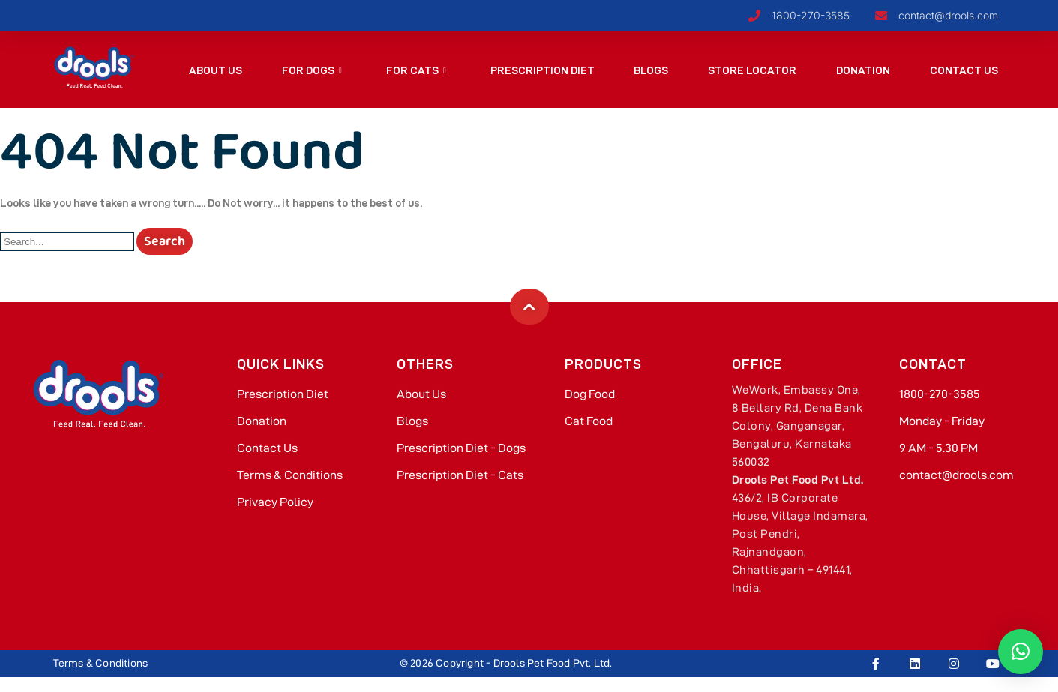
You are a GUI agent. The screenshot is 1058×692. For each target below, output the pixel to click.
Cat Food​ (589, 421)
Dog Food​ (590, 394)
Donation (863, 70)
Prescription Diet (542, 70)
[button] (1020, 651)
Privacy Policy (275, 502)
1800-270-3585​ (939, 394)
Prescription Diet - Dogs (461, 448)
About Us (215, 70)
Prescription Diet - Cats (460, 475)
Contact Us (963, 70)
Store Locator (752, 70)
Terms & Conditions (290, 475)
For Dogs (311, 70)
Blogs (651, 70)
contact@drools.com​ (956, 475)
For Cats (415, 70)
